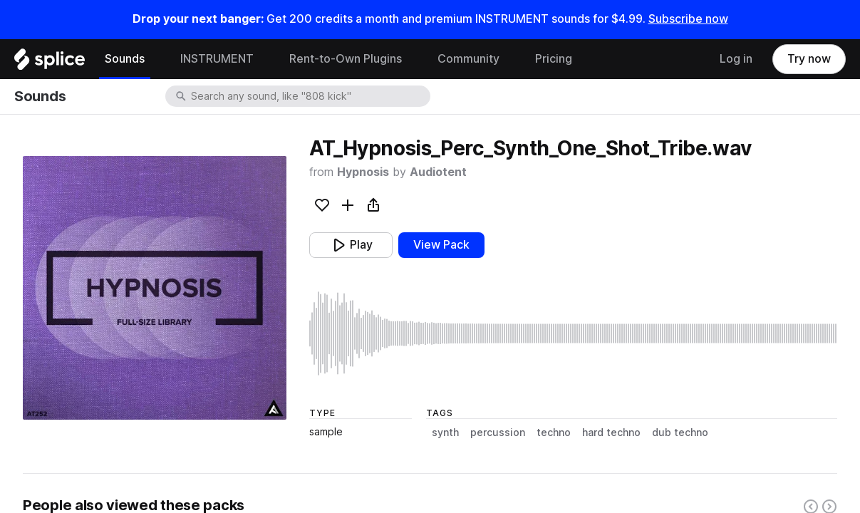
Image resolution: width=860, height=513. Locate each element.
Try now (809, 59)
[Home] (49, 62)
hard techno (611, 432)
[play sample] (573, 333)
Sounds (125, 59)
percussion (497, 432)
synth (445, 432)
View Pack (441, 245)
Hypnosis (363, 172)
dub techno (680, 432)
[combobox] (309, 96)
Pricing (553, 59)
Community (468, 59)
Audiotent (438, 172)
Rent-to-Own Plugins (345, 59)
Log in (736, 59)
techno (554, 432)
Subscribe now (688, 19)
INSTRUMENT (217, 59)
